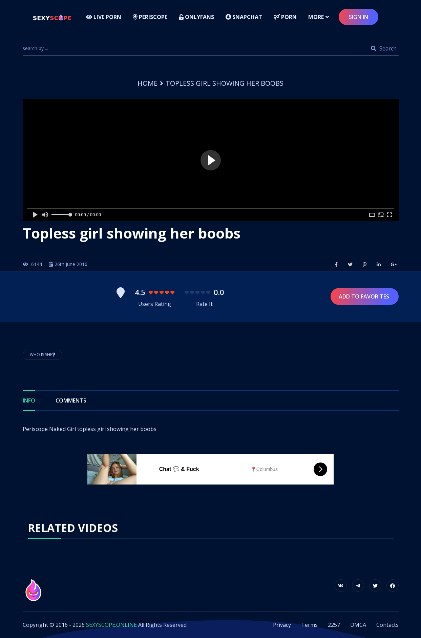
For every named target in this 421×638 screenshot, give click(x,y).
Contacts (387, 625)
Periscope (150, 17)
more (316, 17)
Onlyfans (196, 17)
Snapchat (244, 17)
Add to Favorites (365, 296)
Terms (309, 625)
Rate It (204, 304)
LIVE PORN (103, 17)
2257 (334, 625)
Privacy (282, 625)
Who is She (42, 354)
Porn (285, 17)
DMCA (358, 625)
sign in (358, 17)
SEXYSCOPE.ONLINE (111, 625)
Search (384, 48)
